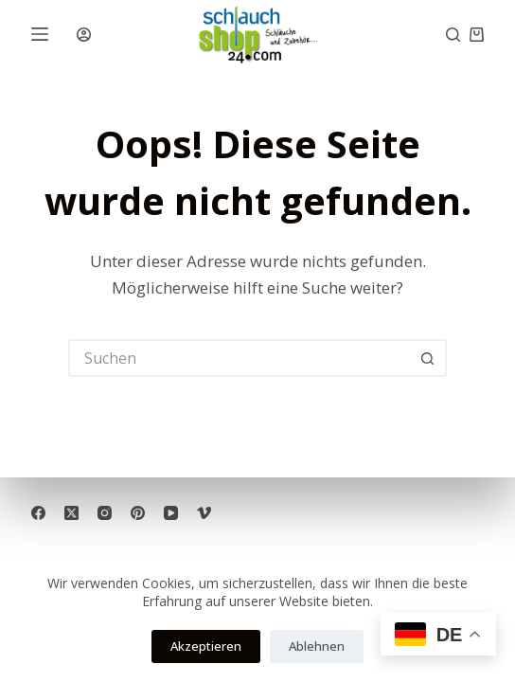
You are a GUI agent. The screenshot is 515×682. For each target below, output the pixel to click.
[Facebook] (38, 513)
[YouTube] (171, 513)
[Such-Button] (428, 358)
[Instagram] (105, 513)
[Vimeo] (204, 513)
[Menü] (39, 34)
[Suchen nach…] (238, 358)
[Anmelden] (84, 34)
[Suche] (453, 34)
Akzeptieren (205, 646)
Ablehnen (317, 646)
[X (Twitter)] (71, 513)
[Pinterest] (138, 513)
